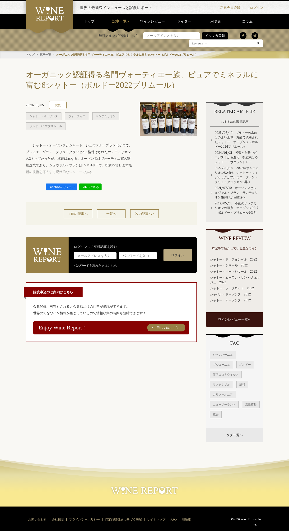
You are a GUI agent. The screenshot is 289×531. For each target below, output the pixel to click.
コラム (247, 21)
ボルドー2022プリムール (45, 126)
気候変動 (250, 404)
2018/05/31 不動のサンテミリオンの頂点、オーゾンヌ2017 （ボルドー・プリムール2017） (237, 207)
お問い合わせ (37, 519)
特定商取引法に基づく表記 (123, 519)
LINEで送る (90, 187)
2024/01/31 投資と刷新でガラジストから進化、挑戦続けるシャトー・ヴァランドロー (236, 157)
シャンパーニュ (223, 354)
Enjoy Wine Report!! (112, 327)
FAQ (173, 519)
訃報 (242, 384)
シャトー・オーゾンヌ (43, 116)
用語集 (215, 21)
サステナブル (221, 384)
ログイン (256, 7)
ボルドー (245, 364)
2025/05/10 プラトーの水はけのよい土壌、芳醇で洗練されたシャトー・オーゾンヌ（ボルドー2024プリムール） (236, 139)
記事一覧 (119, 21)
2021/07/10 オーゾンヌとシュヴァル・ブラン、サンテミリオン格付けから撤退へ (236, 192)
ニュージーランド (224, 404)
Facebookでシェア (61, 187)
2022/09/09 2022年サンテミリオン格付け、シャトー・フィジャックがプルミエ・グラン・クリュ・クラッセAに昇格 (237, 175)
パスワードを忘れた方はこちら (95, 265)
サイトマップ (156, 519)
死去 (216, 414)
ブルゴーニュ (221, 364)
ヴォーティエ (76, 116)
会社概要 (58, 519)
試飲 (58, 105)
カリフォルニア (223, 394)
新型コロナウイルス (225, 374)
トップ (89, 21)
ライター (184, 21)
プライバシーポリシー (84, 519)
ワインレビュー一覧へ (234, 319)
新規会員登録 (230, 7)
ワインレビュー (152, 21)
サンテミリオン (106, 116)
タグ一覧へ (234, 435)
